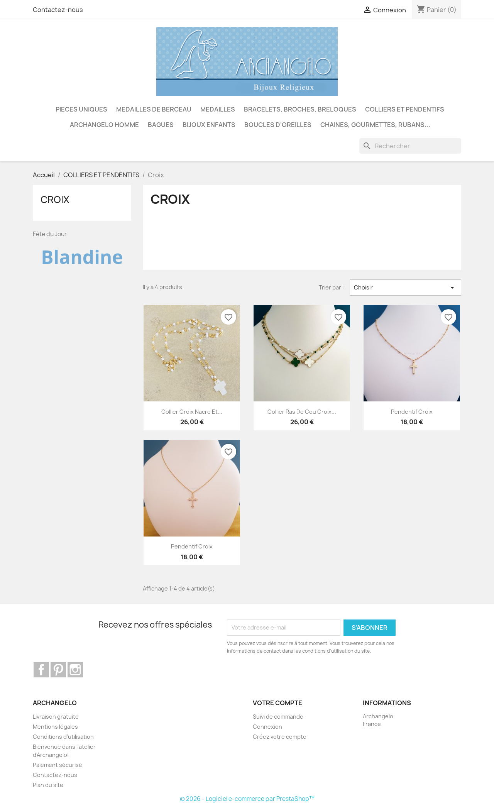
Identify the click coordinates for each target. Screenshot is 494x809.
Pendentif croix (412, 411)
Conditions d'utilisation (63, 736)
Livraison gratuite (56, 716)
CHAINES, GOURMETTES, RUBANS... (375, 124)
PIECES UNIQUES (81, 109)
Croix (55, 199)
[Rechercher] (410, 146)
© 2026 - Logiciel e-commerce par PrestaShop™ (247, 799)
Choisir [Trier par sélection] (405, 287)
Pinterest (58, 669)
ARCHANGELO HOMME (104, 124)
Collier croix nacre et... (191, 411)
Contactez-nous (58, 9)
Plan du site (48, 785)
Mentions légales (55, 726)
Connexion (267, 726)
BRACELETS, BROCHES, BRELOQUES (300, 109)
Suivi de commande (278, 716)
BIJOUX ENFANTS (209, 124)
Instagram (75, 669)
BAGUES (161, 124)
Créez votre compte (279, 736)
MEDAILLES (217, 109)
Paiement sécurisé (57, 764)
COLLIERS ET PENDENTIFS (404, 109)
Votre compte (277, 703)
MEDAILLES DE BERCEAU (153, 109)
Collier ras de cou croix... (301, 411)
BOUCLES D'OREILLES (277, 124)
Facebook (41, 669)
